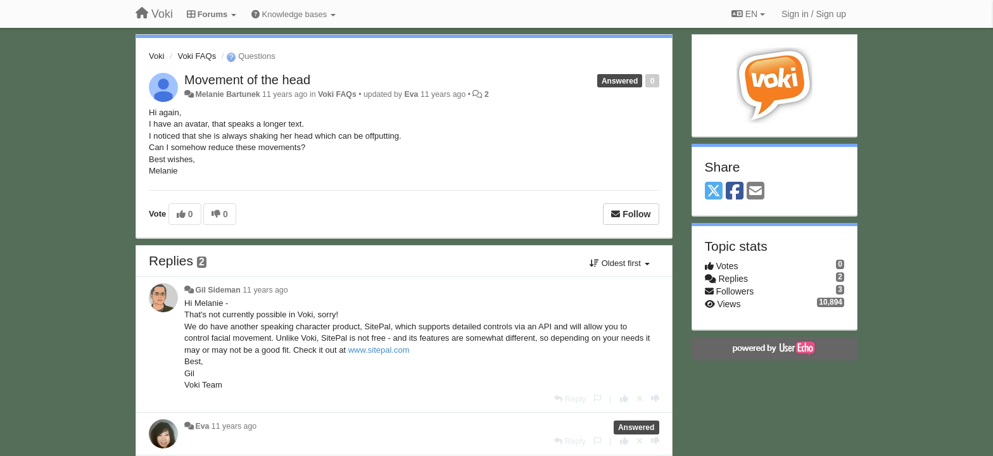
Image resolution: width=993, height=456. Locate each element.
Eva (411, 94)
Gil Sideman (217, 290)
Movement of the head (247, 80)
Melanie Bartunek (227, 94)
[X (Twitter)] (714, 191)
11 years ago (265, 290)
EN (748, 14)
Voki (157, 56)
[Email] (755, 191)
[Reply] (570, 398)
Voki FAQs (196, 56)
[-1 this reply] (655, 398)
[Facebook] (734, 191)
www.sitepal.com (379, 350)
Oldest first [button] (619, 263)
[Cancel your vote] (639, 398)
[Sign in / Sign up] (813, 14)
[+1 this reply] (624, 398)
